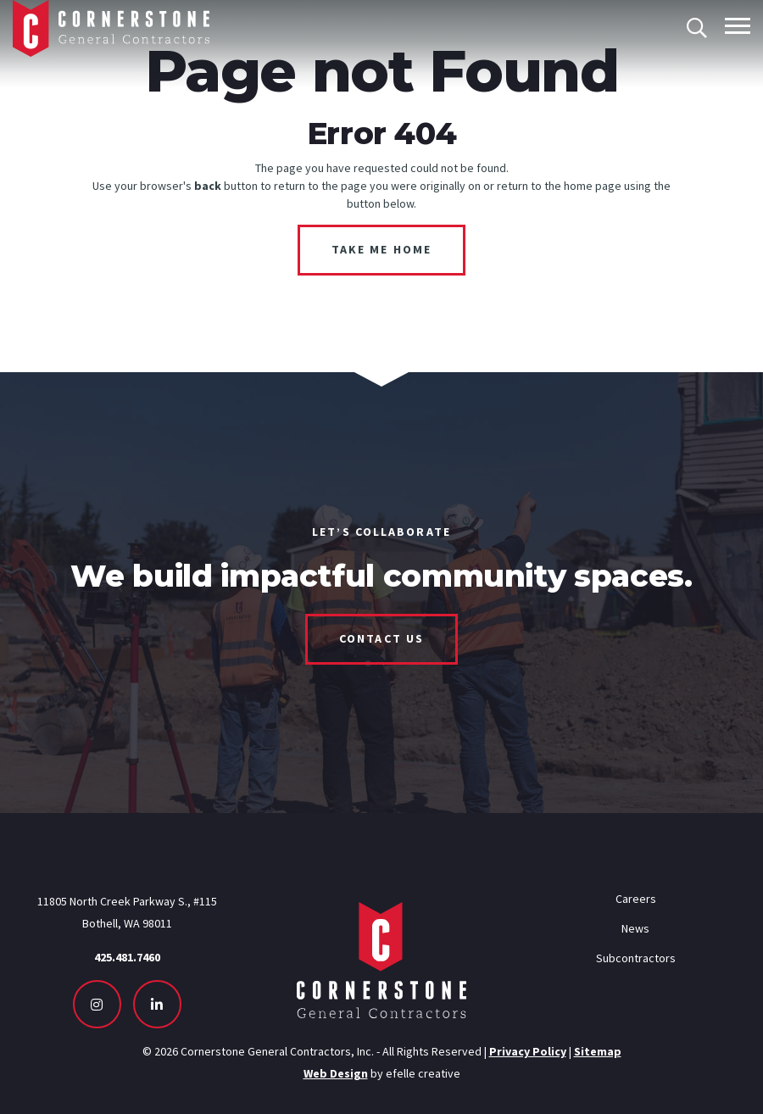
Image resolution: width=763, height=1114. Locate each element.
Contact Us (381, 638)
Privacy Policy (527, 1051)
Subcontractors (636, 958)
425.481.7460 (127, 957)
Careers (635, 898)
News (635, 928)
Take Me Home (381, 249)
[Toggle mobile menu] (737, 26)
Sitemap (597, 1051)
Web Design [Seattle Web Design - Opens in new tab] (336, 1073)
